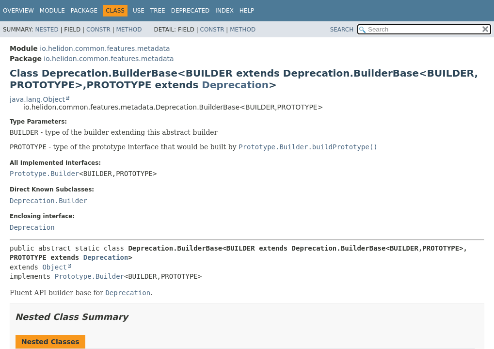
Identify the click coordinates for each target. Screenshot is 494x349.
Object (54, 267)
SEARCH (342, 29)
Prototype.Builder (44, 173)
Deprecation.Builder (48, 201)
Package (84, 10)
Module (52, 10)
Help (247, 10)
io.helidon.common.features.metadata (105, 48)
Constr (98, 29)
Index (224, 10)
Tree (157, 10)
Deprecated (190, 10)
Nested (46, 29)
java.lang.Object (37, 99)
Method (129, 29)
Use (138, 10)
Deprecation (235, 85)
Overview (18, 10)
